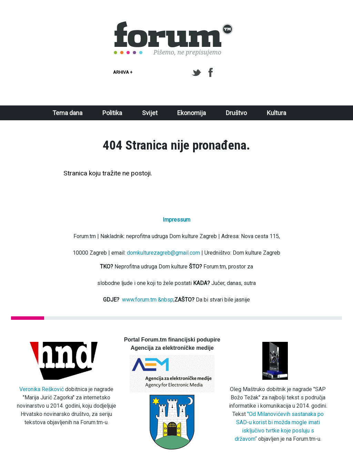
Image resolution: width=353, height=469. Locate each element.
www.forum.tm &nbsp (147, 299)
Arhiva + (122, 72)
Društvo (236, 112)
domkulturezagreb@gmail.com (163, 252)
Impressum (176, 219)
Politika (112, 112)
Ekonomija (191, 112)
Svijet (150, 112)
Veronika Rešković (41, 389)
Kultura (276, 112)
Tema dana (67, 112)
